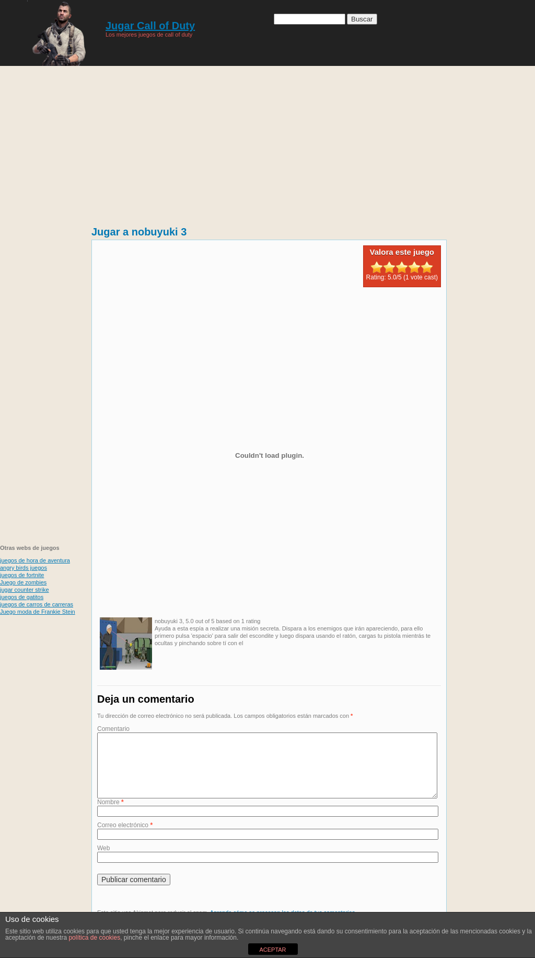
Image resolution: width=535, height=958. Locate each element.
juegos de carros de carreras (36, 604)
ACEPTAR (272, 949)
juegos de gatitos (21, 597)
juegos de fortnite (22, 575)
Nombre (110, 814)
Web (103, 860)
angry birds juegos (23, 568)
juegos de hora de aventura (35, 560)
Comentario (113, 728)
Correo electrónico (125, 837)
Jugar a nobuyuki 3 (139, 232)
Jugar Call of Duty (150, 25)
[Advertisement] (42, 377)
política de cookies (94, 937)
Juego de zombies (23, 582)
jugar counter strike (24, 590)
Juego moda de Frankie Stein (37, 611)
